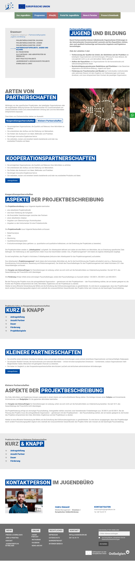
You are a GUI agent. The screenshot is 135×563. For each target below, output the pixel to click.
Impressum (53, 537)
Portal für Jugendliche (70, 17)
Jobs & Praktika (12, 540)
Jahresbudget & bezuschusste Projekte (29, 65)
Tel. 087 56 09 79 (100, 514)
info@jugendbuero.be (77, 537)
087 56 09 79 (73, 540)
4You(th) (54, 17)
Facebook (35, 545)
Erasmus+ (24, 37)
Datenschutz (54, 540)
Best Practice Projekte (26, 62)
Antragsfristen (13, 183)
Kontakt (9, 543)
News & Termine (88, 17)
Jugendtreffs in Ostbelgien (12, 547)
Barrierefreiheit (55, 543)
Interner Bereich (55, 546)
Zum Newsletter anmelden (109, 532)
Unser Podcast (35, 538)
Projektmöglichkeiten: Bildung (30, 43)
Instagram (36, 542)
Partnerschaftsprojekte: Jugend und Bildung (31, 51)
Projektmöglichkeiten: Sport (29, 48)
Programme (42, 17)
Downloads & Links (24, 69)
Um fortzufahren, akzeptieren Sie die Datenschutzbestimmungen (113, 541)
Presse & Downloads (105, 17)
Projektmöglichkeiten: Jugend (30, 45)
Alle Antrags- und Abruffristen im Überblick (32, 58)
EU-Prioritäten (22, 55)
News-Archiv (37, 548)
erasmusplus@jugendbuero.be (105, 512)
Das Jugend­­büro (28, 17)
